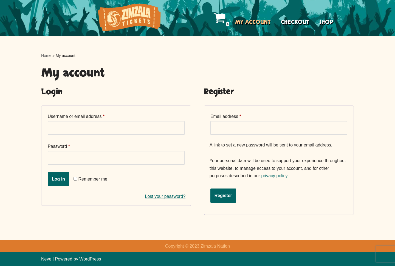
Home (46, 55)
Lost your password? (165, 196)
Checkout (295, 22)
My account (252, 22)
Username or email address (76, 115)
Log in (58, 179)
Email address (225, 115)
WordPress (90, 259)
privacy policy (274, 175)
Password (59, 145)
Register (223, 195)
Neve (46, 259)
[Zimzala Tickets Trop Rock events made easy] (128, 18)
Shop (326, 22)
